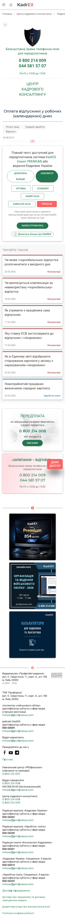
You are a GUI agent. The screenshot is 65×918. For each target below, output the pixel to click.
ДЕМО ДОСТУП (54, 464)
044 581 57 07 (32, 480)
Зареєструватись (32, 225)
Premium (47, 203)
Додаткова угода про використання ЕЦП (26, 906)
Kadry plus (32, 196)
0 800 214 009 (33, 475)
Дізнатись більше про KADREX (32, 234)
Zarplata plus (22, 204)
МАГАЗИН (32, 443)
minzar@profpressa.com (18, 715)
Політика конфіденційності (18, 913)
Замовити (47, 173)
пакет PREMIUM (29, 161)
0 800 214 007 (11, 773)
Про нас (7, 759)
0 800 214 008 (11, 783)
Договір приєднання (16, 890)
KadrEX (51, 157)
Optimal (21, 188)
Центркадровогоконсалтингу (32, 89)
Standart (43, 188)
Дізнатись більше (20, 176)
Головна (7, 13)
